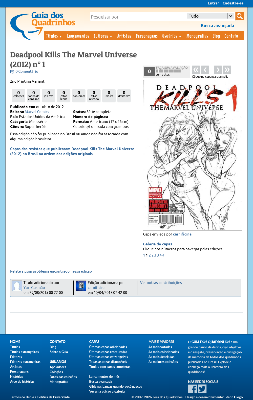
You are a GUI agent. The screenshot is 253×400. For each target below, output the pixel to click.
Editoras (103, 36)
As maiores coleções (163, 362)
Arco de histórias (22, 381)
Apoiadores (58, 367)
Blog (216, 36)
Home (15, 342)
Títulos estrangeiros (24, 352)
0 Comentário (27, 71)
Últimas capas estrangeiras (108, 357)
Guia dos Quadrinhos (210, 342)
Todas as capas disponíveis (108, 362)
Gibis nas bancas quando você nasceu (115, 386)
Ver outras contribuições (161, 283)
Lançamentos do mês (104, 376)
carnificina (182, 234)
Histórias (16, 376)
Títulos (54, 36)
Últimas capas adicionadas (108, 347)
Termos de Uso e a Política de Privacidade (40, 397)
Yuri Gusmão (34, 287)
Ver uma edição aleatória (107, 391)
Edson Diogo (234, 397)
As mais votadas (160, 347)
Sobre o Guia (59, 352)
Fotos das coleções (63, 377)
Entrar (213, 3)
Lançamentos (78, 36)
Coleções (56, 372)
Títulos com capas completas (109, 367)
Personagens (147, 36)
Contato (231, 36)
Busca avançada (100, 381)
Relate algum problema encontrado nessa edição (51, 271)
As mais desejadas (161, 357)
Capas (94, 342)
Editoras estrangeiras (25, 362)
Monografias (197, 36)
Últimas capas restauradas (108, 352)
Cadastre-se (233, 3)
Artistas (124, 36)
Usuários (172, 36)
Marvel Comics (37, 112)
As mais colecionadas (163, 352)
